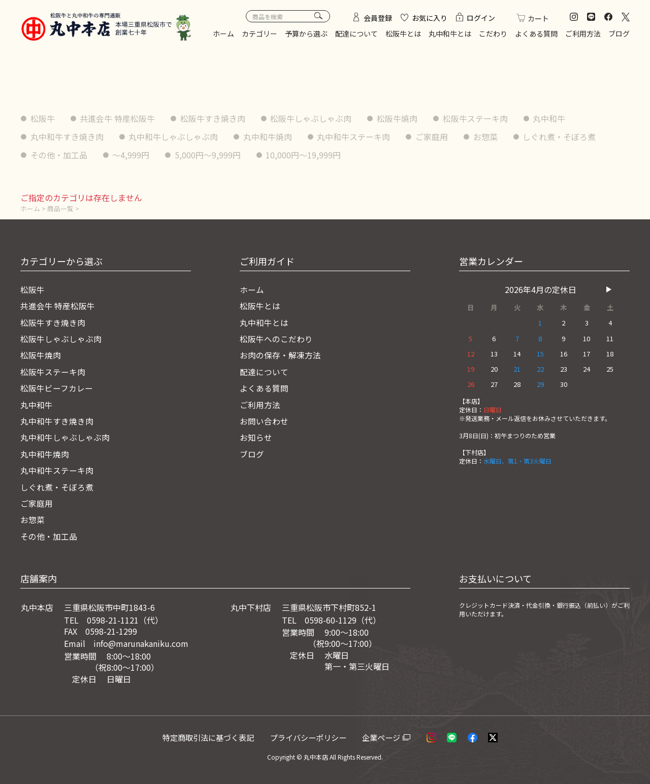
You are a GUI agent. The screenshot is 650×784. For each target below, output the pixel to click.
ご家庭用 (432, 136)
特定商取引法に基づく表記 (211, 737)
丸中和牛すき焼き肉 (67, 136)
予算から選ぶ (306, 33)
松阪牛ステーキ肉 (476, 118)
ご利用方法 (583, 33)
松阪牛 (42, 118)
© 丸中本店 (312, 756)
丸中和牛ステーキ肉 (354, 136)
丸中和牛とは (450, 33)
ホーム (223, 33)
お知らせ (256, 437)
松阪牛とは (403, 33)
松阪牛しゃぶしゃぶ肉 (311, 118)
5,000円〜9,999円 (208, 154)
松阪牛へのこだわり (276, 338)
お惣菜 (486, 136)
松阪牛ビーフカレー (56, 387)
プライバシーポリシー (312, 737)
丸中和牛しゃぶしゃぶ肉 (173, 136)
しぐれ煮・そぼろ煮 (560, 136)
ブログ (619, 33)
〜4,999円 (131, 154)
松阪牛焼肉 (398, 118)
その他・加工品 (58, 154)
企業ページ (384, 737)
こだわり (493, 33)
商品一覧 (60, 208)
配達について (356, 33)
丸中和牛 (550, 118)
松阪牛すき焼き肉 (213, 118)
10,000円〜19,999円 (304, 154)
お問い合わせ (264, 420)
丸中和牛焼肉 (268, 136)
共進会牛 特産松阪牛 (117, 118)
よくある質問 (536, 33)
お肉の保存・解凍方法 (280, 355)
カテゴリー (259, 33)
